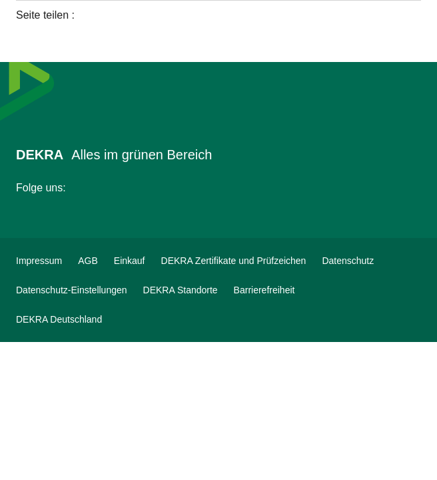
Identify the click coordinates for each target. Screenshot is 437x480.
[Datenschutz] (348, 260)
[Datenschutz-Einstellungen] (71, 290)
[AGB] (88, 260)
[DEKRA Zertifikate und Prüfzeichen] (233, 260)
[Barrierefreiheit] (264, 290)
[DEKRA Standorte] (180, 290)
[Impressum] (39, 260)
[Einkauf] (129, 260)
